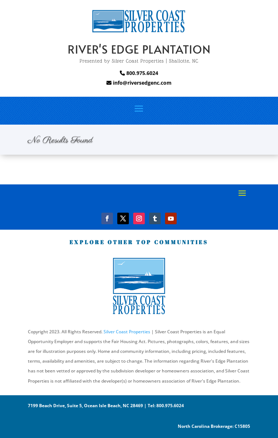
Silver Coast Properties (127, 332)
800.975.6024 (139, 73)
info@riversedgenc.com (141, 82)
